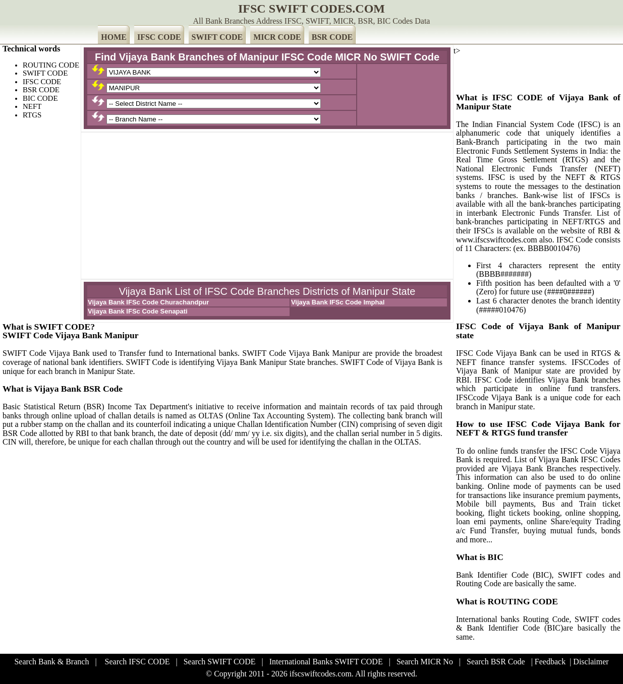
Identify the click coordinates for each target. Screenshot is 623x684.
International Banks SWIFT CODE (326, 661)
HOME (114, 37)
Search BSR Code (496, 661)
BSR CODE (332, 37)
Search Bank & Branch (51, 661)
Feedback (550, 661)
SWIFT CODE (217, 37)
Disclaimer (590, 661)
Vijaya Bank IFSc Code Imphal (337, 302)
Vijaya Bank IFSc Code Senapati (138, 311)
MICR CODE (277, 37)
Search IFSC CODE (137, 661)
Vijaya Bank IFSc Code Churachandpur (148, 302)
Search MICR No (425, 661)
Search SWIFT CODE (220, 661)
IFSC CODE (159, 37)
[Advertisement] (267, 205)
